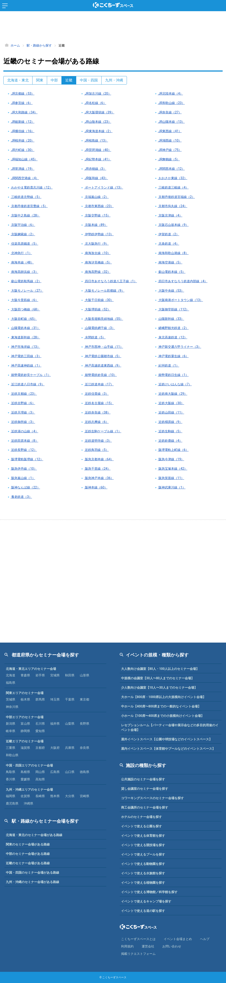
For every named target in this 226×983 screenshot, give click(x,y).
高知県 (40, 779)
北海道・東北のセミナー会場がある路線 (34, 835)
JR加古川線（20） (97, 94)
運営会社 (148, 946)
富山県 (25, 723)
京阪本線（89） (95, 225)
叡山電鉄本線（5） (172, 272)
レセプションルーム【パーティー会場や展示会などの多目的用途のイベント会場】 (169, 727)
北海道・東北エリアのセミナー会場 (31, 669)
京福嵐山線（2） (96, 197)
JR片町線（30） (23, 150)
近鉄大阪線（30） (171, 403)
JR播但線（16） (23, 131)
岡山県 (40, 772)
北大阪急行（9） (96, 244)
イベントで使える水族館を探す (143, 873)
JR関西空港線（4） (25, 178)
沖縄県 (28, 803)
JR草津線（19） (23, 169)
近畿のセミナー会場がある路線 (28, 863)
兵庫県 (69, 747)
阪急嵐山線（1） (23, 478)
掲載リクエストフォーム (138, 953)
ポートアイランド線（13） (103, 187)
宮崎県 (84, 796)
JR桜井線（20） (23, 140)
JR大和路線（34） (24, 112)
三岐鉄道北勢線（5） (26, 197)
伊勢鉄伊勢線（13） (99, 234)
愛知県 (40, 731)
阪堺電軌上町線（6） (173, 450)
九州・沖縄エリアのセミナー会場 (29, 789)
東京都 (84, 699)
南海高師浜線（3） (24, 272)
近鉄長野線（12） (24, 450)
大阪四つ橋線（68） (25, 309)
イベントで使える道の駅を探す (143, 911)
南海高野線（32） (97, 272)
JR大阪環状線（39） (99, 112)
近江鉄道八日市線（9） (28, 384)
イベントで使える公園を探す (141, 826)
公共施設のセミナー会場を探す (143, 779)
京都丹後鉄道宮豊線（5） (29, 206)
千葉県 (69, 699)
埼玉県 (55, 699)
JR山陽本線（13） (171, 122)
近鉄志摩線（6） (96, 422)
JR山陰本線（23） (97, 122)
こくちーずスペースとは (138, 939)
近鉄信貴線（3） (96, 394)
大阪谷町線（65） (24, 319)
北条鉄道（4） (168, 244)
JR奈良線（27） (170, 112)
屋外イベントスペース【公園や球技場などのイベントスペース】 (166, 739)
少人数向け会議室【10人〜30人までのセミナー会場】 (159, 687)
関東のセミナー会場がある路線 (28, 844)
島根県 (25, 772)
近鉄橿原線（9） (170, 422)
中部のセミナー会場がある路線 (28, 854)
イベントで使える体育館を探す (143, 835)
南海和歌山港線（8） (173, 253)
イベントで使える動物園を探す (143, 864)
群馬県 (40, 699)
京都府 (40, 747)
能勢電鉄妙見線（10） (100, 375)
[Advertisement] (113, 28)
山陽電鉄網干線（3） (99, 328)
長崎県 (40, 796)
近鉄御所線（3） (23, 422)
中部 (54, 80)
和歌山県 (12, 755)
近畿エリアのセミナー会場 (24, 741)
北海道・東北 (18, 80)
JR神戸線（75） (170, 150)
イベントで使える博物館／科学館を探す (149, 892)
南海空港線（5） (170, 262)
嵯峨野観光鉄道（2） (173, 328)
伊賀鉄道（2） (168, 234)
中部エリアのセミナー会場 (24, 717)
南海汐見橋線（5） (98, 262)
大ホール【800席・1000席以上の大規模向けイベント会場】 (163, 697)
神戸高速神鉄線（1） (26, 365)
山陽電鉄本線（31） (25, 328)
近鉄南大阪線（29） (172, 394)
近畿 (68, 80)
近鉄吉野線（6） (23, 403)
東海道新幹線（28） (25, 337)
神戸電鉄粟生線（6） (173, 356)
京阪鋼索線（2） (23, 234)
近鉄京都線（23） (24, 394)
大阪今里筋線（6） (24, 300)
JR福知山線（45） (24, 159)
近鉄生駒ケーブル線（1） (102, 431)
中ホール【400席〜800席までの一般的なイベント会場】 (161, 706)
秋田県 (69, 675)
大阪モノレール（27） (27, 291)
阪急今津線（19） (171, 459)
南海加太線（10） (97, 253)
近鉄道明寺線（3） (98, 441)
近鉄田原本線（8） (24, 441)
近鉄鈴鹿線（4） (170, 441)
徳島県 (84, 772)
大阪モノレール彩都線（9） (104, 291)
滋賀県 (25, 747)
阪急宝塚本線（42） (172, 469)
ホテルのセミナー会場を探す (141, 817)
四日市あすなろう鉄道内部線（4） (183, 281)
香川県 (10, 779)
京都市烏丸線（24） (172, 206)
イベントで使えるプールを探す (143, 854)
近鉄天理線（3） (23, 412)
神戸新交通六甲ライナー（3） (179, 347)
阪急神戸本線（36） (99, 478)
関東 (39, 80)
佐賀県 (25, 796)
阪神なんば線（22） (25, 487)
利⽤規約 (127, 946)
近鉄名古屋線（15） (99, 403)
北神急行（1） (21, 253)
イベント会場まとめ (178, 939)
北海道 (10, 675)
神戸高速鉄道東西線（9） (102, 365)
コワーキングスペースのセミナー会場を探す (152, 798)
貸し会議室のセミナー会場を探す (144, 788)
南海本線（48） (22, 262)
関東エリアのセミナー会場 (24, 693)
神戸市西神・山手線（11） (103, 347)
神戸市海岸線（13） (25, 347)
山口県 (69, 772)
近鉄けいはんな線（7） (175, 384)
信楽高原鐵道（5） (24, 244)
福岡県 (10, 796)
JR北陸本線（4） (170, 94)
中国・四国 (89, 80)
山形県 (84, 675)
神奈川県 (12, 707)
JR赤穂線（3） (95, 169)
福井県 (55, 723)
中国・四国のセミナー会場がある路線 (32, 872)
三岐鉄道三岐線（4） (173, 187)
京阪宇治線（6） (23, 225)
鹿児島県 (12, 803)
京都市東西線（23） (99, 206)
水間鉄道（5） (95, 337)
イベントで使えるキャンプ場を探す (146, 901)
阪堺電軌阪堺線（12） (27, 459)
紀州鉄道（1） (168, 365)
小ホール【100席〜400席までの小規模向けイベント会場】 (162, 716)
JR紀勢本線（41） (97, 159)
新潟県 (10, 723)
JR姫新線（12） (23, 122)
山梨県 (69, 723)
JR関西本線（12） (171, 169)
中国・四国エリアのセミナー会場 (29, 765)
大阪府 (55, 747)
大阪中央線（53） (171, 291)
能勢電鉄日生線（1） (173, 375)
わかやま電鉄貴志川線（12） (32, 187)
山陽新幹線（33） (171, 319)
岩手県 (40, 675)
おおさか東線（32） (172, 178)
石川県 (40, 723)
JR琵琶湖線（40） (97, 150)
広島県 (55, 772)
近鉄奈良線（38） (97, 412)
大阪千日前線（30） (99, 300)
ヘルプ (204, 939)
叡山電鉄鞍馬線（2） (26, 281)
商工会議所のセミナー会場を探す (144, 807)
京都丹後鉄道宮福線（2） (176, 197)
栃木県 (25, 699)
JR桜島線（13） (96, 140)
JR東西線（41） (170, 131)
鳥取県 (10, 772)
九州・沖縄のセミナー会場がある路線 (32, 882)
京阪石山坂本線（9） (173, 225)
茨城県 (10, 699)
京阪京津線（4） (170, 215)
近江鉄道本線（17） (99, 384)
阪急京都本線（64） (99, 459)
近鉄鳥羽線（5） (96, 450)
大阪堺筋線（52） (97, 309)
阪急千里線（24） (97, 469)
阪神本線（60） (95, 487)
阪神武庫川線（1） (172, 487)
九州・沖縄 (114, 80)
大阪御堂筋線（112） (173, 309)
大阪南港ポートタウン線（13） (180, 300)
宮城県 (55, 675)
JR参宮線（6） (22, 103)
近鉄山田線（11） (171, 412)
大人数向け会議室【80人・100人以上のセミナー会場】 (160, 669)
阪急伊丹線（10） (24, 469)
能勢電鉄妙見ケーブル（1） (31, 375)
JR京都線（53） (23, 94)
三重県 (10, 747)
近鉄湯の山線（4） (24, 431)
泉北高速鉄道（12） (172, 337)
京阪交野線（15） (97, 215)
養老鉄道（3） (21, 497)
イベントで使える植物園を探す (143, 882)
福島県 (10, 682)
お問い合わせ (171, 946)
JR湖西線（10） (170, 140)
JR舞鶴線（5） (169, 159)
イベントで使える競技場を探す (143, 845)
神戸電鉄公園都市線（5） (102, 356)
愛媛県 (25, 779)
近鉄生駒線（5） (170, 431)
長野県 (84, 723)
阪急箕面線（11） (171, 478)
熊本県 (55, 796)
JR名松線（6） (95, 103)
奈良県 (84, 747)
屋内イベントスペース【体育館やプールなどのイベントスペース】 (168, 748)
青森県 (25, 675)
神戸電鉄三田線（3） (26, 356)
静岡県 (25, 731)
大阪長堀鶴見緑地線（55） (103, 319)
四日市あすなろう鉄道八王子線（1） (110, 281)
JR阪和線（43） (96, 178)
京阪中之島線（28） (25, 215)
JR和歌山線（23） (171, 103)
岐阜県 (10, 731)
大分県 (69, 796)
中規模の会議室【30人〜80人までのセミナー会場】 (157, 678)
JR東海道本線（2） (98, 131)
